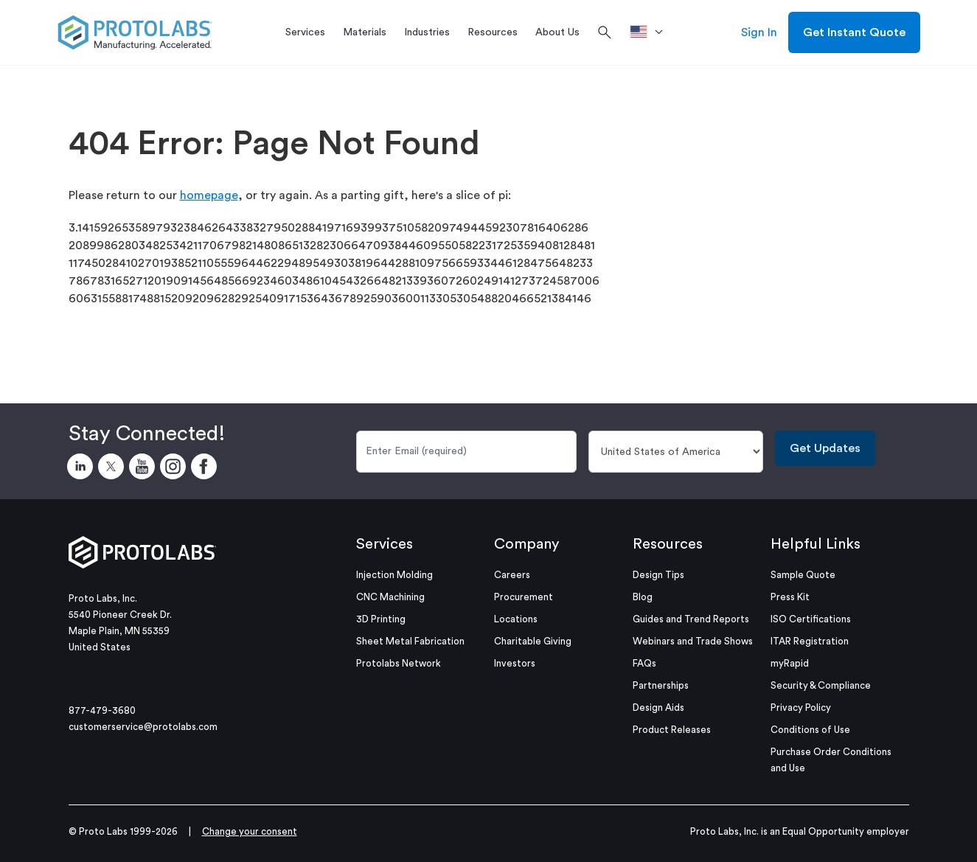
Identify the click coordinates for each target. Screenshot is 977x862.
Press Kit (790, 597)
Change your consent (249, 831)
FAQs (644, 663)
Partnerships (661, 685)
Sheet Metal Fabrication (410, 641)
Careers (512, 575)
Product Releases (672, 729)
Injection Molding (394, 575)
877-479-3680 (102, 710)
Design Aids (658, 707)
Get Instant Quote (854, 32)
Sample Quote (803, 575)
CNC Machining (390, 597)
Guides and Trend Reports (691, 619)
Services (384, 544)
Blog (643, 597)
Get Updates (825, 448)
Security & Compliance (821, 685)
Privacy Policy (801, 707)
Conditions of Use (810, 729)
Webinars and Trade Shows (693, 641)
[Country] (675, 452)
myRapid (790, 663)
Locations (516, 619)
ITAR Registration (810, 641)
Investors (514, 663)
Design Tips (658, 575)
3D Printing (381, 619)
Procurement (523, 597)
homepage (209, 195)
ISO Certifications (811, 619)
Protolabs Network (398, 663)
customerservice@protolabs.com (143, 726)
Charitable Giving (532, 641)
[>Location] (651, 32)
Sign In (759, 32)
